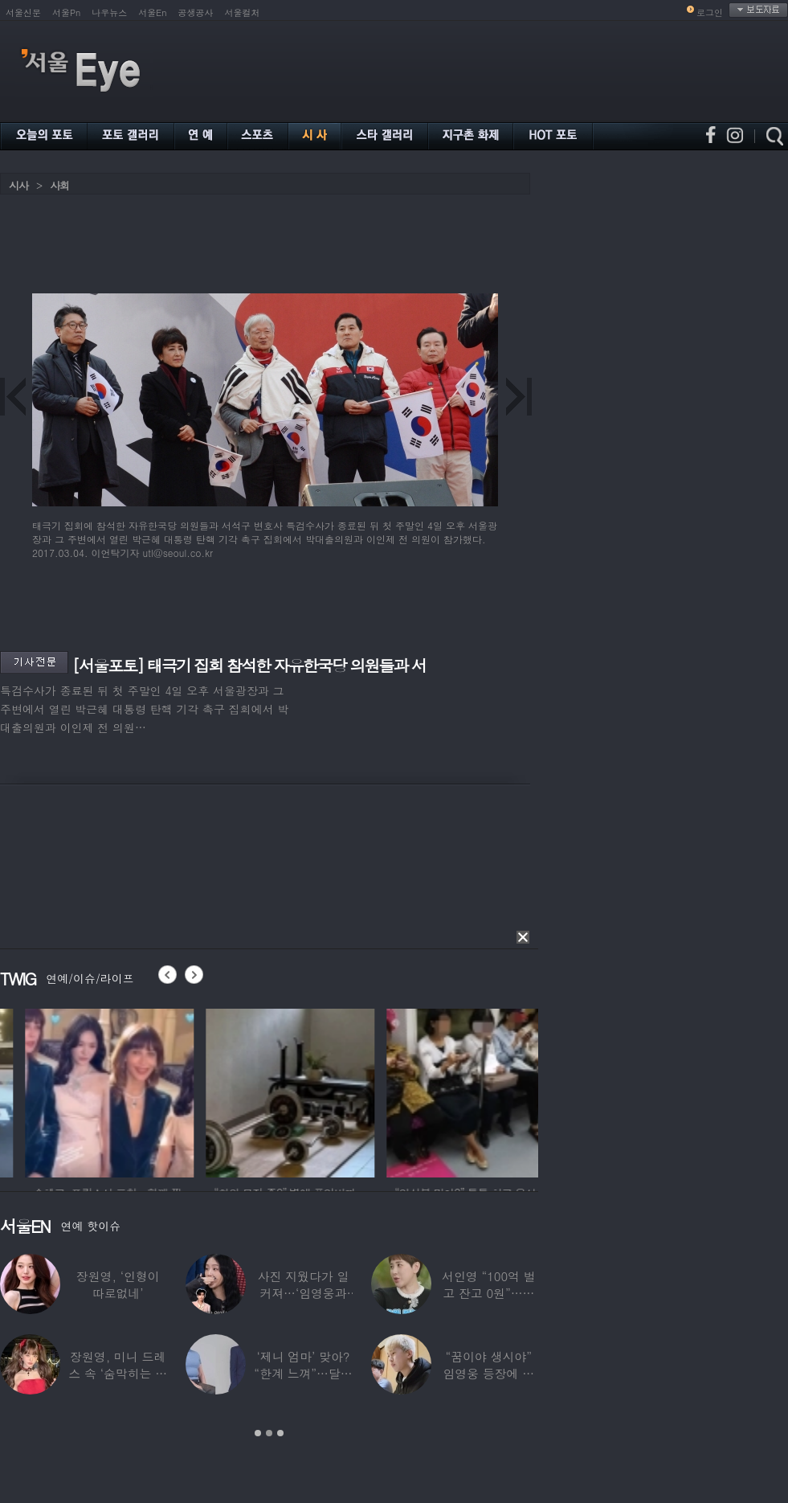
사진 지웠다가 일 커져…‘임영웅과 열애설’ (303, 1293)
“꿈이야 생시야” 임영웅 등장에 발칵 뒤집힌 (488, 1373)
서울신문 (23, 12)
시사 (18, 185)
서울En (152, 12)
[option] (198, 1090)
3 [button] (280, 1433)
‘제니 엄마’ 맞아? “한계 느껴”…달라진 (303, 1373)
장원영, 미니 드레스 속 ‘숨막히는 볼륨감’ (117, 1373)
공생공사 (196, 12)
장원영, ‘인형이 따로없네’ (118, 1284)
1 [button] (258, 1433)
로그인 (709, 12)
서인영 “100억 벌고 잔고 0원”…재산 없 (488, 1293)
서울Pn (66, 12)
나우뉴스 (109, 12)
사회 (59, 185)
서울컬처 (242, 12)
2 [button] (269, 1433)
